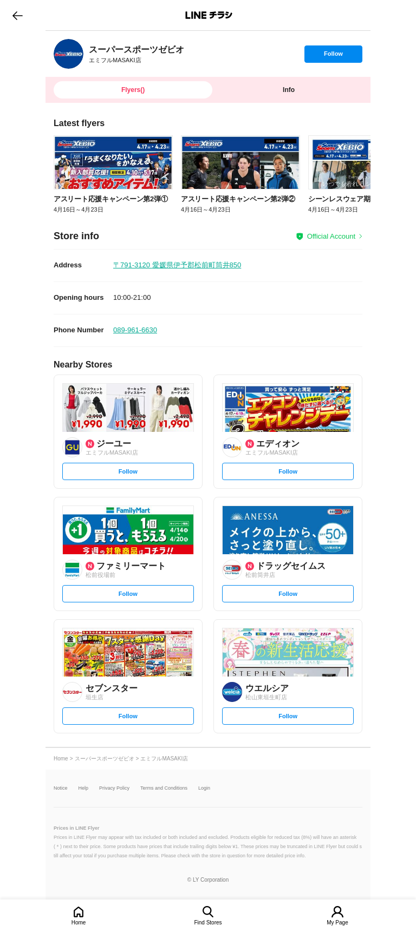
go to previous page (17, 15)
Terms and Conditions (163, 788)
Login (204, 788)
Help (84, 788)
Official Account (331, 236)
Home (79, 923)
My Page (337, 923)
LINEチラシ (209, 15)
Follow (333, 56)
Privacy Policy (114, 788)
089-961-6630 (135, 330)
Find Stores (208, 923)
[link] (68, 54)
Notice (61, 788)
